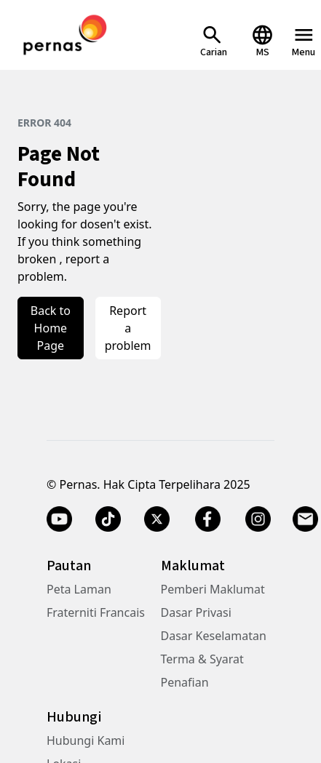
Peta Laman (79, 589)
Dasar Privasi (196, 612)
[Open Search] (213, 41)
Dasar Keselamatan (213, 636)
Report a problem (128, 328)
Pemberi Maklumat (213, 589)
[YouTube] (59, 519)
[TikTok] (108, 519)
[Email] (307, 519)
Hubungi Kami (85, 740)
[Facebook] (207, 519)
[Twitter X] (157, 519)
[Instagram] (258, 519)
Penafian (185, 682)
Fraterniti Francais (96, 612)
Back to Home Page (51, 328)
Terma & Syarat (202, 659)
